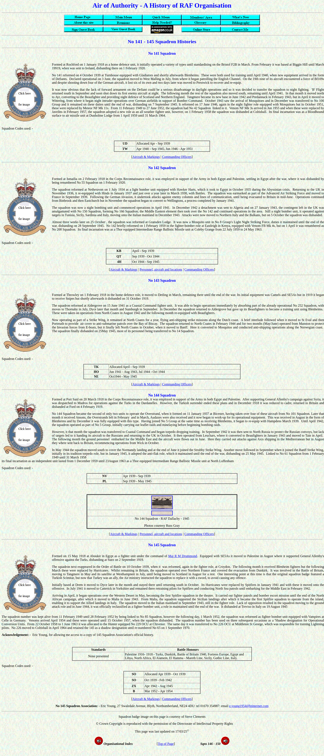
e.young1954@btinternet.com (249, 706)
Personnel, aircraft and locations (161, 269)
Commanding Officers (176, 157)
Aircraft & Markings (146, 157)
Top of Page (166, 744)
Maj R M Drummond (182, 556)
